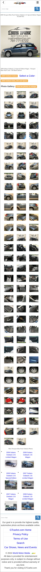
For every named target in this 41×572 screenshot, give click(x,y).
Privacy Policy (20, 534)
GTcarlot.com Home (20, 530)
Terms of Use (20, 538)
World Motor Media (21, 553)
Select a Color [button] (27, 75)
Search (20, 543)
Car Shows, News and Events (20, 547)
